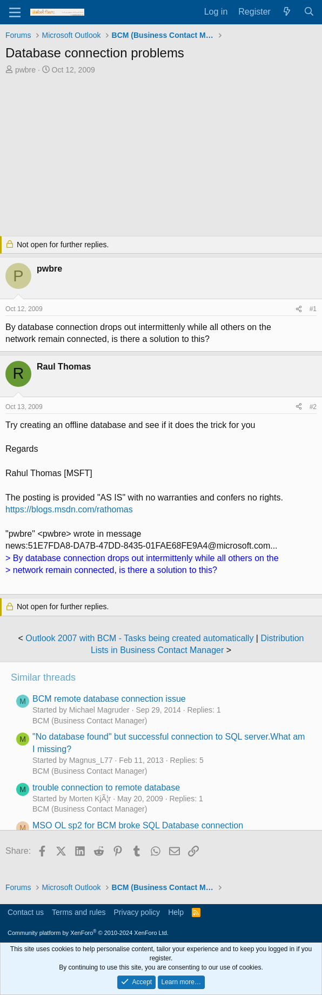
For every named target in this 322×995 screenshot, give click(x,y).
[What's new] (287, 12)
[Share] (299, 309)
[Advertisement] (161, 156)
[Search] (309, 12)
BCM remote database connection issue (109, 698)
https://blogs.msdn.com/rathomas (69, 509)
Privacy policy (137, 912)
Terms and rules (79, 912)
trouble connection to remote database (106, 787)
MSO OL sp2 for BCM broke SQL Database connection (137, 825)
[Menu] (15, 12)
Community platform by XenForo (88, 933)
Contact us (26, 912)
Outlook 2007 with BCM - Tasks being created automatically (139, 638)
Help (176, 912)
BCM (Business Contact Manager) (89, 720)
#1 (313, 309)
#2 (313, 407)
